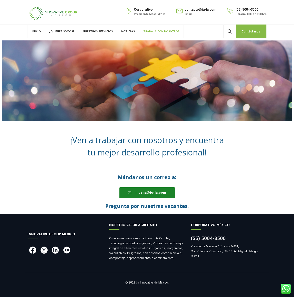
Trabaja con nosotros (161, 31)
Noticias (128, 31)
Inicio (36, 31)
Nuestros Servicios (98, 31)
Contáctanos (251, 31)
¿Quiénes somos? (62, 31)
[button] (147, 192)
